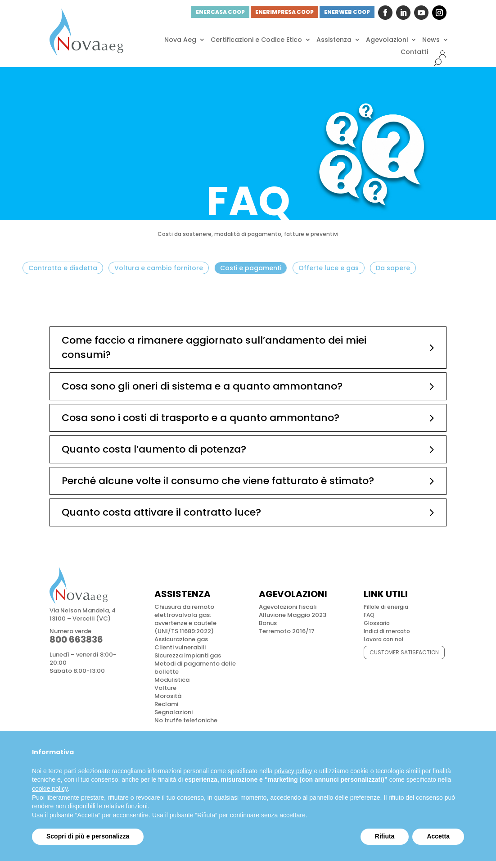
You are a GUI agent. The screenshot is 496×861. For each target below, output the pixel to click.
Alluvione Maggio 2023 (292, 615)
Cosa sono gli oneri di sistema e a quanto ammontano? (202, 386)
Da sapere (393, 267)
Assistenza (334, 39)
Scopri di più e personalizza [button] (87, 836)
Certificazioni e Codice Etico (256, 39)
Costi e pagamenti (250, 267)
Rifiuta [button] (385, 836)
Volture (165, 688)
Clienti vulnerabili (180, 647)
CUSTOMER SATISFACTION (404, 652)
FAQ (369, 615)
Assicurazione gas (181, 639)
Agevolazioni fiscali (287, 607)
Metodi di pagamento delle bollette (195, 667)
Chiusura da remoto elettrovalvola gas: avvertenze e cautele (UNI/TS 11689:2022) (185, 619)
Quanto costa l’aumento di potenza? (154, 449)
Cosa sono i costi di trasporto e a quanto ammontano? (200, 418)
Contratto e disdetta (62, 267)
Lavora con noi (383, 639)
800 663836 (76, 639)
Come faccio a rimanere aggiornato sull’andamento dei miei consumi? (214, 347)
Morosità (167, 696)
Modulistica (171, 679)
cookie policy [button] (50, 788)
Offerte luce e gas (328, 267)
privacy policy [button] (293, 771)
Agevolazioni (387, 39)
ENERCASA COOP (220, 12)
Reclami (166, 704)
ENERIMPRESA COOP (284, 12)
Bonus (268, 623)
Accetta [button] (438, 836)
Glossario (377, 623)
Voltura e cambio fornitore (158, 267)
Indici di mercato (387, 631)
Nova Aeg (180, 39)
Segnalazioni (173, 712)
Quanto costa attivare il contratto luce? (161, 512)
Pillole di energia (386, 607)
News (431, 39)
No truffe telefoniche (185, 720)
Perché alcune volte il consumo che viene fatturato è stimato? (218, 481)
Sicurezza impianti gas (187, 655)
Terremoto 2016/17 (287, 631)
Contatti (414, 51)
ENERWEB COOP (347, 12)
